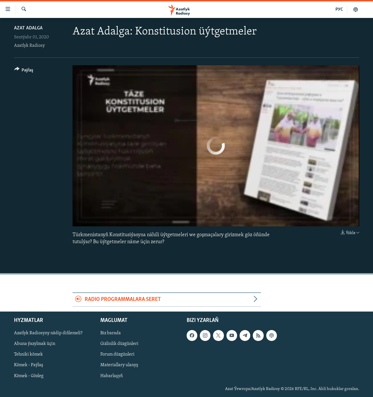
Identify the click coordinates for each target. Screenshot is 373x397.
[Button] (24, 71)
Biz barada (110, 333)
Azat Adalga (28, 28)
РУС (339, 9)
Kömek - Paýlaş (28, 365)
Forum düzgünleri (117, 354)
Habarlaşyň (111, 375)
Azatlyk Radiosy (29, 45)
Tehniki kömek (28, 354)
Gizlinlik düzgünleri (119, 344)
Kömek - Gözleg (28, 375)
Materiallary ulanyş (119, 365)
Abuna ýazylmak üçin (34, 344)
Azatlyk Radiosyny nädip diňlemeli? (48, 333)
